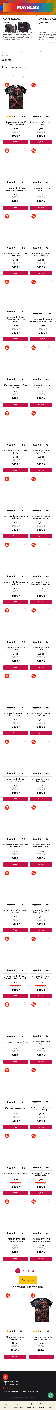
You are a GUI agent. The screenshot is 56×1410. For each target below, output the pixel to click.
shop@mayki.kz (9, 1388)
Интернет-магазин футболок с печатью (18, 52)
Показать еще (28, 1280)
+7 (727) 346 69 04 (10, 1384)
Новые (12, 75)
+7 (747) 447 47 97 (10, 1382)
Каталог (43, 52)
